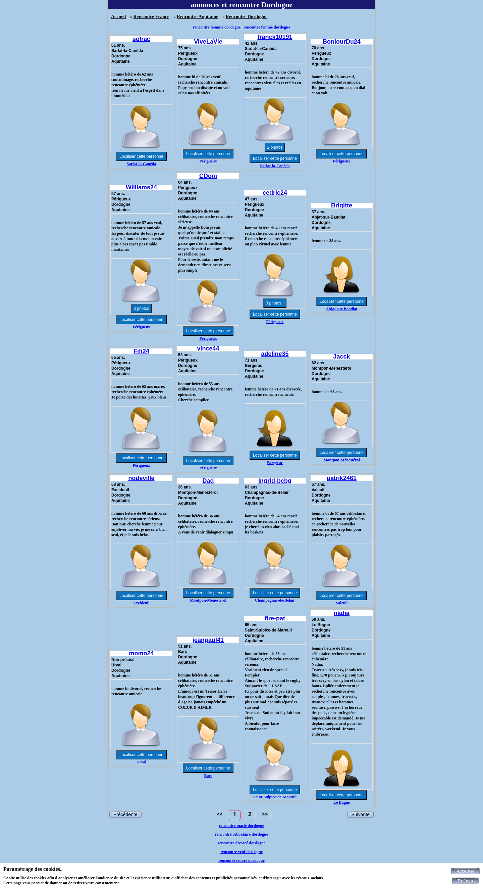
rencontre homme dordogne (216, 27)
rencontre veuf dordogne (241, 851)
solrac (141, 39)
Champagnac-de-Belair (275, 600)
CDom (208, 176)
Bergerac (275, 462)
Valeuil (342, 603)
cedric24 (275, 192)
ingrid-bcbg (274, 480)
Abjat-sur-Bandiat (341, 309)
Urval (141, 762)
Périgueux (208, 161)
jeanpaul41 (208, 640)
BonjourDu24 (342, 41)
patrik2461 (342, 478)
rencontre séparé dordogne (241, 860)
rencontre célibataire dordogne (241, 834)
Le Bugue (341, 802)
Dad (208, 480)
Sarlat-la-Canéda (141, 163)
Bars (208, 775)
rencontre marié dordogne (241, 825)
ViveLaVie (208, 41)
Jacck (341, 356)
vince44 (208, 348)
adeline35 (274, 353)
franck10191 (274, 37)
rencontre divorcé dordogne (241, 843)
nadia (342, 613)
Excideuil (141, 603)
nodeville (141, 478)
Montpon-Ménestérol (341, 460)
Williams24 (141, 187)
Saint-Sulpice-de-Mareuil (275, 797)
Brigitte (341, 205)
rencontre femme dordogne (267, 27)
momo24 (141, 653)
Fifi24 (141, 351)
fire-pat (275, 618)
